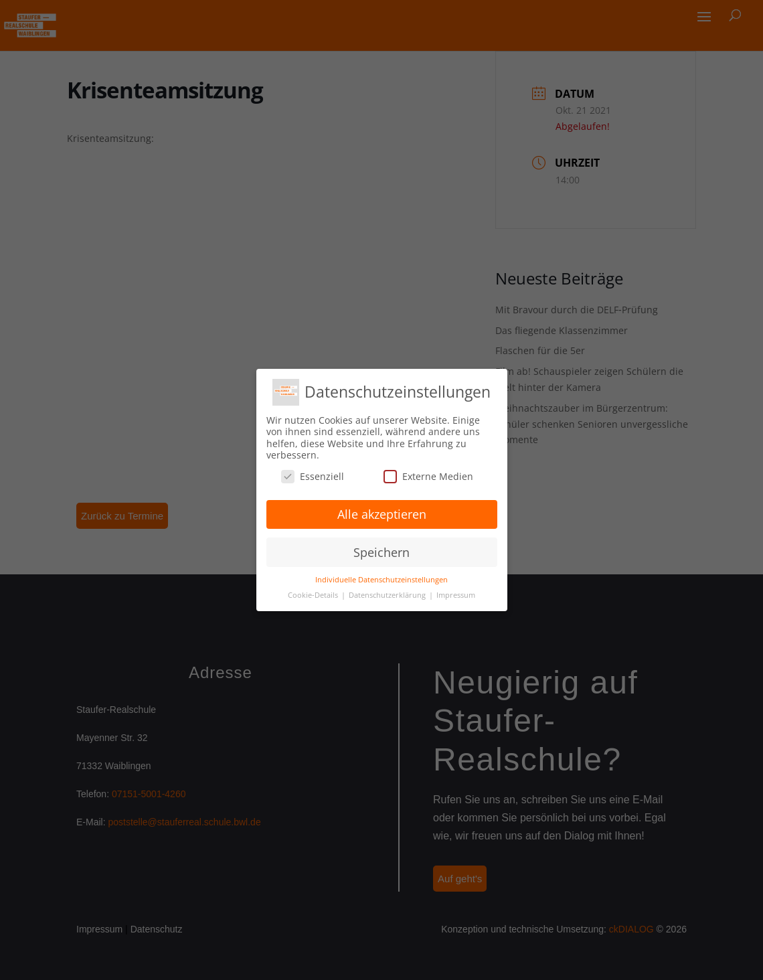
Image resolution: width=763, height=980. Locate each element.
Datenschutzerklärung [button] (388, 595)
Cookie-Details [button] (314, 595)
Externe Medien (428, 476)
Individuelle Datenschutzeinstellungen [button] (381, 579)
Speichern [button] (381, 552)
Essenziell (312, 476)
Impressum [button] (455, 595)
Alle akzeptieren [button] (381, 514)
